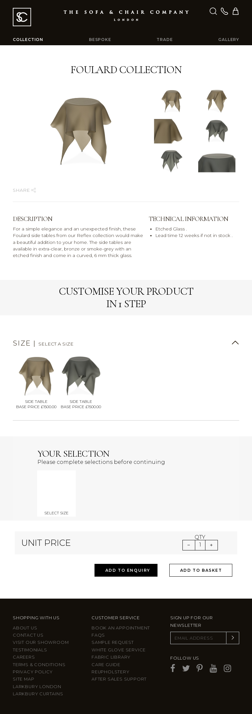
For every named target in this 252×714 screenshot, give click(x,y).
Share (24, 190)
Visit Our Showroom (41, 642)
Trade (165, 39)
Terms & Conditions (39, 664)
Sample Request (113, 642)
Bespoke (100, 39)
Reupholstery (111, 671)
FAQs (98, 635)
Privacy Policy (33, 671)
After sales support (119, 679)
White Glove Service (119, 649)
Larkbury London (37, 686)
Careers (24, 657)
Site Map (23, 679)
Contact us (28, 635)
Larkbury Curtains (38, 693)
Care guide (106, 664)
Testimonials (30, 649)
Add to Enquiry (127, 570)
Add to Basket (201, 570)
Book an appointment (121, 627)
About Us (25, 627)
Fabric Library (111, 657)
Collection (28, 39)
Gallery (228, 39)
